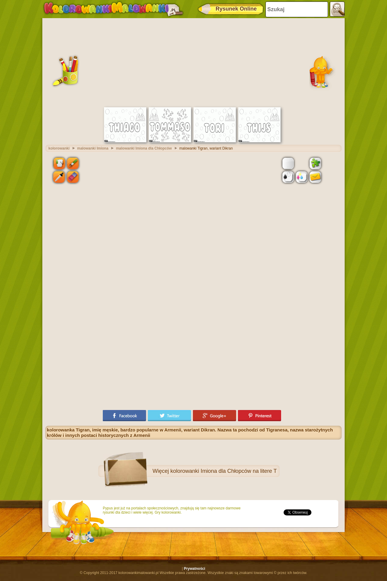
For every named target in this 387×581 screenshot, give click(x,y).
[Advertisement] (193, 62)
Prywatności (194, 568)
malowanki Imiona (92, 148)
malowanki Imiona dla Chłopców (144, 148)
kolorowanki (59, 148)
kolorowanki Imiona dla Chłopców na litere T (224, 471)
